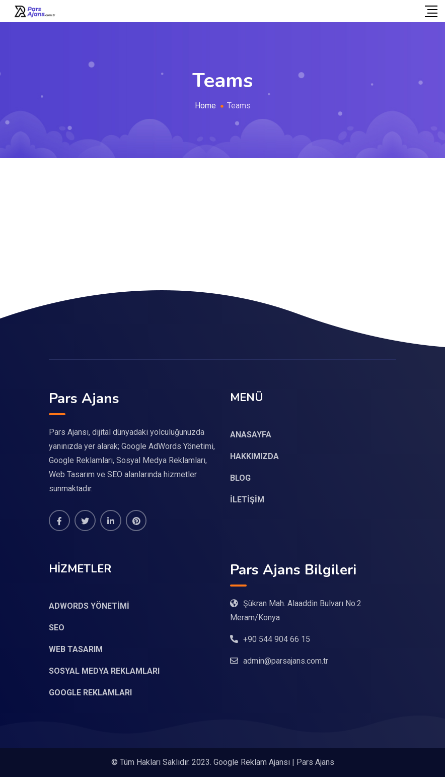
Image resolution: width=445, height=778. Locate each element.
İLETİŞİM (247, 499)
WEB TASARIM (76, 650)
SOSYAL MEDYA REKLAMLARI (104, 672)
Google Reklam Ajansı (251, 763)
